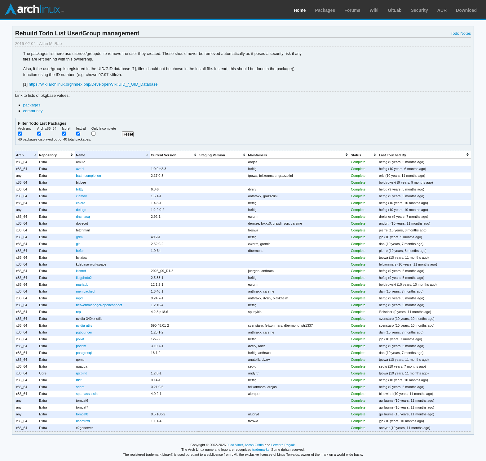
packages (32, 105)
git (78, 244)
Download (466, 10)
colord (80, 203)
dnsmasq (83, 216)
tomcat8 (82, 414)
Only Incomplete (103, 128)
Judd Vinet (235, 445)
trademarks (260, 449)
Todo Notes (461, 33)
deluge (81, 210)
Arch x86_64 (46, 128)
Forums (352, 10)
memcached (85, 291)
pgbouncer (84, 332)
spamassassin (87, 394)
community (33, 111)
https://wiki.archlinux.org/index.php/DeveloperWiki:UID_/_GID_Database (93, 84)
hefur (80, 251)
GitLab (394, 10)
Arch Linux (34, 9)
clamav (81, 196)
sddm (80, 387)
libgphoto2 (84, 278)
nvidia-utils (84, 325)
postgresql (84, 353)
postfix (81, 346)
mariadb (82, 284)
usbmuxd (83, 421)
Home (300, 10)
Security (419, 10)
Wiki (374, 10)
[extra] (81, 128)
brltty (79, 189)
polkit (80, 339)
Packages (325, 10)
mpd (79, 298)
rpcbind (81, 373)
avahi (80, 169)
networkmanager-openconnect (99, 305)
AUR (442, 10)
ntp (78, 312)
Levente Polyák (282, 445)
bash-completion (88, 175)
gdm (79, 237)
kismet (81, 271)
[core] (66, 128)
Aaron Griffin (254, 445)
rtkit (79, 380)
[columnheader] (26, 155)
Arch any (25, 128)
